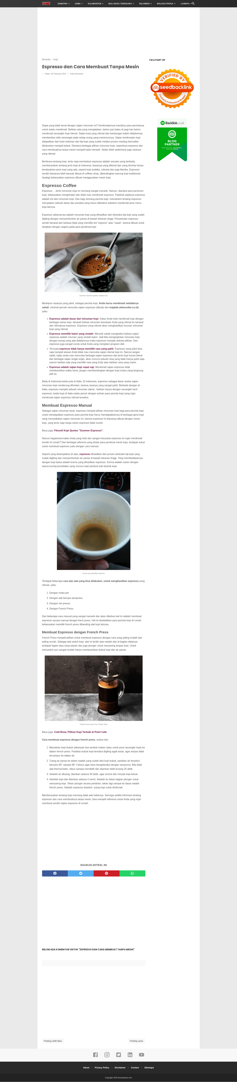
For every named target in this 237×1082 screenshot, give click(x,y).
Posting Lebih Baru (53, 1041)
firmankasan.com (125, 1078)
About (85, 1068)
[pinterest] (106, 874)
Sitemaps (150, 1068)
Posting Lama (136, 1041)
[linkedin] (130, 1057)
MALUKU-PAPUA (165, 4)
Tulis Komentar (76, 74)
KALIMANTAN (94, 4)
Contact (135, 1068)
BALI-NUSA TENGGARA (120, 4)
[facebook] (55, 874)
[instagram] (107, 1057)
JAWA (77, 4)
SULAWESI (144, 4)
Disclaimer (120, 1068)
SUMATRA (62, 4)
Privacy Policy (101, 1068)
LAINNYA (185, 4)
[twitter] (81, 874)
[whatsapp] (132, 874)
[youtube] (141, 1057)
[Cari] (193, 4)
